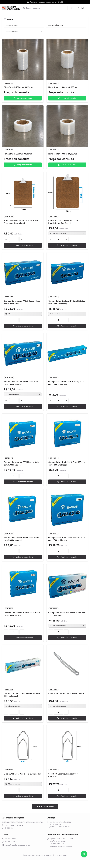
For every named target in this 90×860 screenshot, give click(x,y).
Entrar (82, 8)
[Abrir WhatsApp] (84, 854)
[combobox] (24, 25)
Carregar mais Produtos (45, 806)
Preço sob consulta (23, 98)
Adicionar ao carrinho (23, 245)
